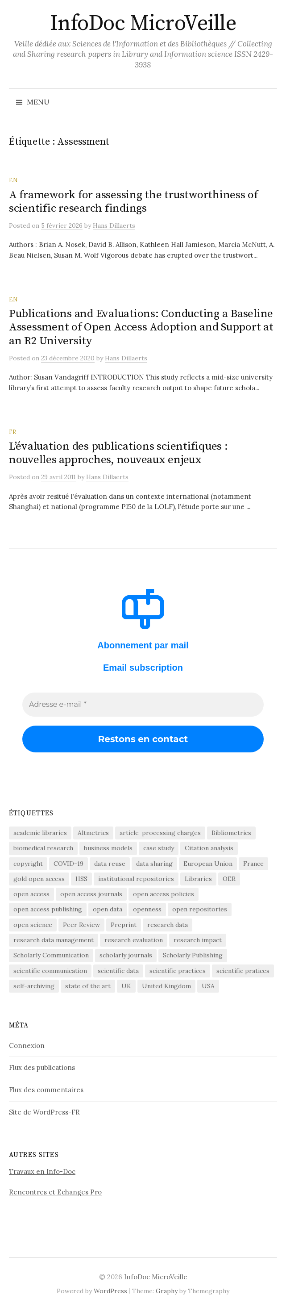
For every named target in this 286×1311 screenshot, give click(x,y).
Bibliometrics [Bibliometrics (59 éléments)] (231, 833)
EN (13, 180)
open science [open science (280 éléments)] (32, 925)
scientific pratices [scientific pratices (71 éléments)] (242, 971)
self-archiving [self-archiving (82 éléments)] (33, 986)
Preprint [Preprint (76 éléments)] (124, 925)
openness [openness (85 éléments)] (147, 909)
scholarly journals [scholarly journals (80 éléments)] (125, 955)
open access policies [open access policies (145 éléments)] (163, 894)
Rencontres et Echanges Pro (55, 1192)
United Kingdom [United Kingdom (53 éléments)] (166, 986)
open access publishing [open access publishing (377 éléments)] (47, 909)
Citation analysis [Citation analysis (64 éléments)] (209, 848)
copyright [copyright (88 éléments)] (28, 864)
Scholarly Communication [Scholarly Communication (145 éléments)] (51, 955)
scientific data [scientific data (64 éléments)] (118, 971)
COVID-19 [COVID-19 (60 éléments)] (68, 864)
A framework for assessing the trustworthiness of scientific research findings (133, 201)
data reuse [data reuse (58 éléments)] (109, 864)
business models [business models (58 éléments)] (108, 848)
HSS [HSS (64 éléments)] (81, 879)
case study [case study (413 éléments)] (158, 848)
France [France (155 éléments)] (253, 864)
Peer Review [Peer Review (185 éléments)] (81, 925)
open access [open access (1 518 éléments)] (31, 894)
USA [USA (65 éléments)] (208, 986)
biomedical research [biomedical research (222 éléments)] (43, 848)
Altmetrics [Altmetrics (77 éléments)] (93, 833)
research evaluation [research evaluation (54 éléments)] (133, 940)
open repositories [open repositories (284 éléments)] (199, 909)
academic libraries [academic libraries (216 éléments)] (40, 833)
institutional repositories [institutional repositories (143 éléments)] (136, 879)
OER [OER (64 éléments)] (229, 879)
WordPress (110, 1291)
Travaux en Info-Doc (42, 1171)
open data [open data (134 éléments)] (107, 909)
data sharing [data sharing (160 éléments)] (154, 864)
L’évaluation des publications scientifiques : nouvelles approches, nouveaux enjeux (118, 453)
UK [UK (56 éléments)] (126, 986)
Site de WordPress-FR (44, 1112)
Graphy (167, 1291)
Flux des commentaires (46, 1090)
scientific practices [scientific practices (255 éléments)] (177, 971)
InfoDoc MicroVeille (143, 23)
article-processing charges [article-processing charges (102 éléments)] (160, 833)
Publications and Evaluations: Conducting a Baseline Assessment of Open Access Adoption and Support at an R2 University (141, 327)
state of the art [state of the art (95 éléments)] (88, 986)
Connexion (27, 1045)
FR (12, 431)
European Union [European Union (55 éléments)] (207, 864)
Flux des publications (42, 1067)
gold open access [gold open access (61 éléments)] (39, 879)
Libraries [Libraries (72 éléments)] (198, 879)
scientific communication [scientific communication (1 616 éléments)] (50, 971)
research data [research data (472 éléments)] (167, 925)
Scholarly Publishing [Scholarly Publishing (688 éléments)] (193, 955)
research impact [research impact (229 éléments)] (198, 940)
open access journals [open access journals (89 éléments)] (91, 894)
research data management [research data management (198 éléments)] (53, 940)
